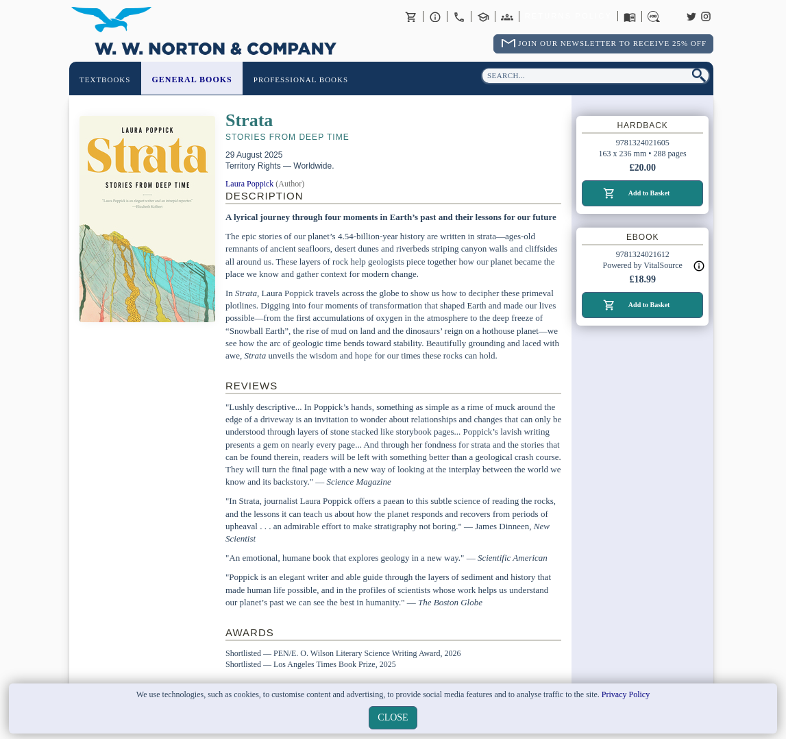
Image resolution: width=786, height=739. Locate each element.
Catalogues (630, 16)
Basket (411, 16)
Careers (654, 16)
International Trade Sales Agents (507, 16)
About (435, 16)
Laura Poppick (249, 184)
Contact (459, 16)
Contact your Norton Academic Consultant (483, 16)
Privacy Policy (626, 694)
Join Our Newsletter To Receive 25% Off (612, 43)
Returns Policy (568, 16)
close (393, 717)
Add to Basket (649, 193)
